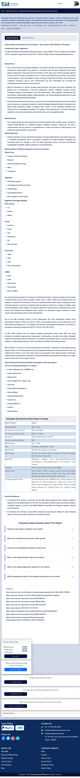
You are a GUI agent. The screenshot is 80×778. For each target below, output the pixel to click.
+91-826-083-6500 (54, 727)
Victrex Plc (11, 384)
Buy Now (15, 656)
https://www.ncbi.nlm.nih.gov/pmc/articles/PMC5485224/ (25, 598)
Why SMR (4, 751)
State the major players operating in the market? (25, 529)
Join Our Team (6, 761)
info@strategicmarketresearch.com (57, 730)
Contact (44, 755)
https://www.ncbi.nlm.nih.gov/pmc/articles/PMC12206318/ (26, 614)
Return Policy (46, 768)
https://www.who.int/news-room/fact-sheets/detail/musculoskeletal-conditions (32, 595)
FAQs (43, 751)
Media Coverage (7, 758)
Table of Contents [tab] (28, 38)
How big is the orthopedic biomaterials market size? (26, 548)
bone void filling (36, 341)
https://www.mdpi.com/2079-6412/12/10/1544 (22, 608)
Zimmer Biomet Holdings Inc (17, 388)
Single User (9, 647)
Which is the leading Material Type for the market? (25, 557)
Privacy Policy (46, 761)
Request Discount (16, 694)
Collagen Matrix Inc (13, 403)
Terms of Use (46, 758)
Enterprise (9, 652)
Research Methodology (9, 755)
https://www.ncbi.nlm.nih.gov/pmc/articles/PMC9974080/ (25, 601)
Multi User (9, 649)
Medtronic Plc (12, 377)
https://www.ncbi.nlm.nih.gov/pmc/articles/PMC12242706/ (26, 605)
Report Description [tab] (12, 38)
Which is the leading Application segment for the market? (28, 567)
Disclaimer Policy (47, 765)
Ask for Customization (16, 706)
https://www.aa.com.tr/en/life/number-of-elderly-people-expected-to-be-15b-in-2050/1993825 (37, 592)
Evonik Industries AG (14, 373)
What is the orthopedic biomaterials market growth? (26, 538)
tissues (49, 297)
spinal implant (23, 514)
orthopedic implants (35, 125)
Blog (2, 768)
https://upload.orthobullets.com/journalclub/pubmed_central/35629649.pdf (31, 611)
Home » (4, 11)
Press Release (6, 765)
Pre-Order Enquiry (16, 682)
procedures (19, 81)
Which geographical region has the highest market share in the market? (33, 576)
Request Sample (16, 669)
